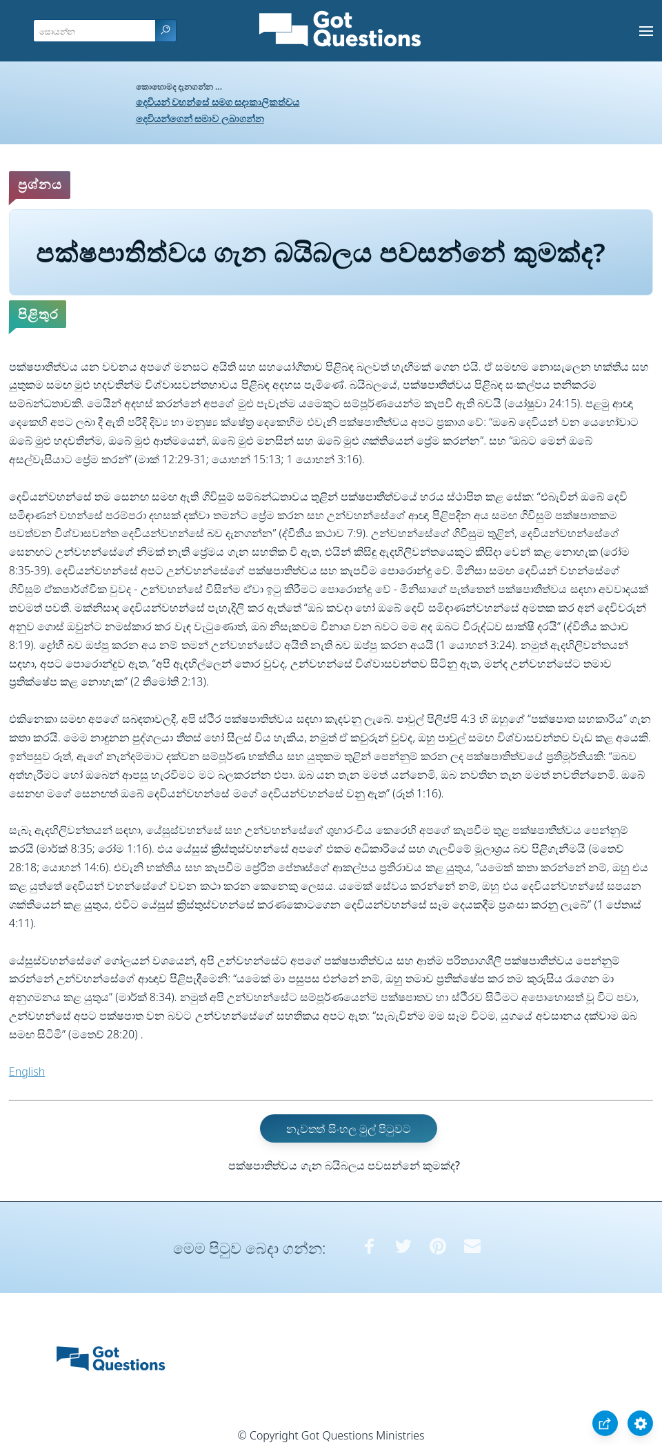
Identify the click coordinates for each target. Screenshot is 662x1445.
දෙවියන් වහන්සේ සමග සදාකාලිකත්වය (218, 101)
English (27, 1071)
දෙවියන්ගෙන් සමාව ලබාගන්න (200, 118)
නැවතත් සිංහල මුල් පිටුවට (348, 1128)
